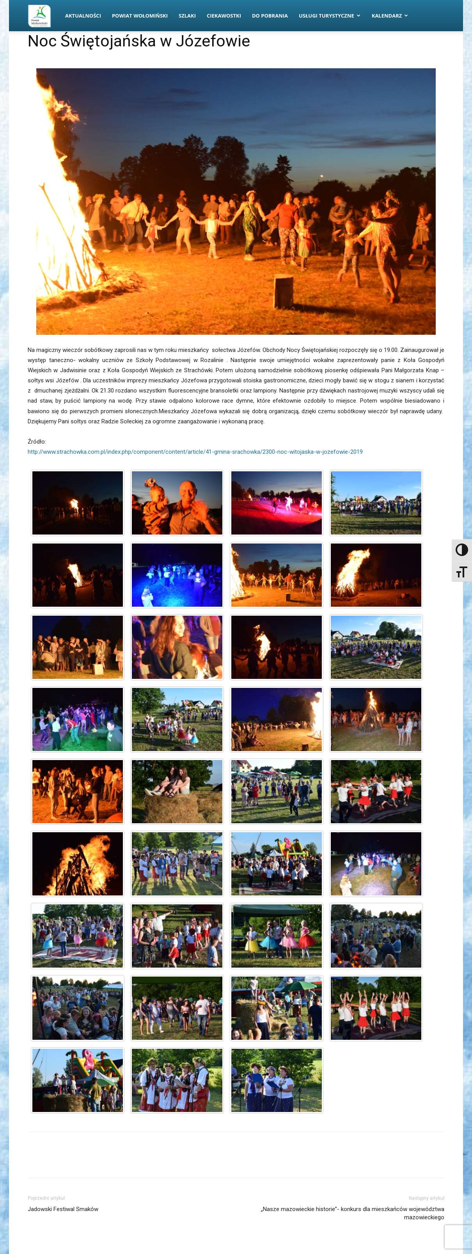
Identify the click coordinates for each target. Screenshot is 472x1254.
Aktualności (83, 15)
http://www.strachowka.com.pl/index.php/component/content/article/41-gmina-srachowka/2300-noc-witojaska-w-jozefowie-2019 (195, 451)
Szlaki (187, 15)
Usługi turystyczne (329, 15)
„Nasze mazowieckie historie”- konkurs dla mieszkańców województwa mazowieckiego (352, 1213)
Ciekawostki (224, 15)
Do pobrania (270, 15)
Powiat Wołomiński (140, 15)
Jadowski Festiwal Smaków (63, 1209)
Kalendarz (390, 15)
